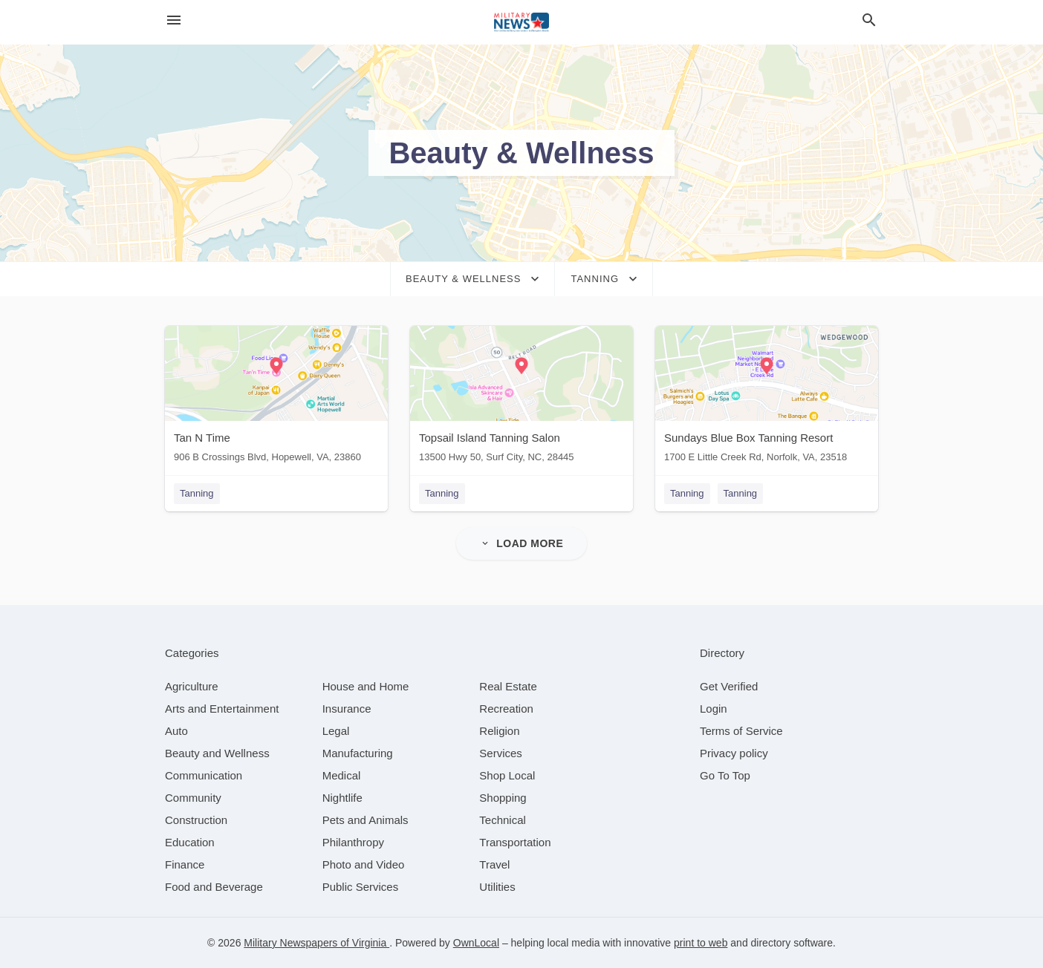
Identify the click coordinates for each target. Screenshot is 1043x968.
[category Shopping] (502, 797)
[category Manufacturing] (357, 753)
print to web (700, 943)
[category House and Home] (365, 686)
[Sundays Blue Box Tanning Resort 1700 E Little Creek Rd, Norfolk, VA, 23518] (766, 397)
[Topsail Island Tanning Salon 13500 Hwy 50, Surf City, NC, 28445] (521, 397)
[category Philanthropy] (353, 842)
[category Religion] (499, 731)
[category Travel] (494, 864)
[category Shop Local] (507, 775)
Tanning (197, 493)
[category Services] (500, 753)
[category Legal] (336, 731)
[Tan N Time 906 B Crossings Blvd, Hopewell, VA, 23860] (276, 397)
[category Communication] (203, 775)
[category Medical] (341, 775)
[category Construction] (196, 820)
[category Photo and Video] (363, 864)
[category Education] (190, 842)
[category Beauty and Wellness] (217, 753)
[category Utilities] (497, 886)
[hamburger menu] (174, 20)
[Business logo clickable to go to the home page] (521, 22)
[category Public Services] (360, 886)
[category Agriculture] (191, 686)
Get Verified (729, 686)
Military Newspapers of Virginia (316, 943)
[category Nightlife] (342, 797)
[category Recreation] (506, 708)
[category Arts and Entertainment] (222, 708)
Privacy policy (734, 753)
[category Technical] (502, 820)
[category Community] (193, 797)
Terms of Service (741, 731)
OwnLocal (476, 943)
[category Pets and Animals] (365, 820)
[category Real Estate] (508, 686)
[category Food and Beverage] (214, 886)
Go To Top (725, 775)
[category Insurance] (346, 708)
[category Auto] (176, 731)
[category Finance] (184, 864)
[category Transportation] (514, 842)
